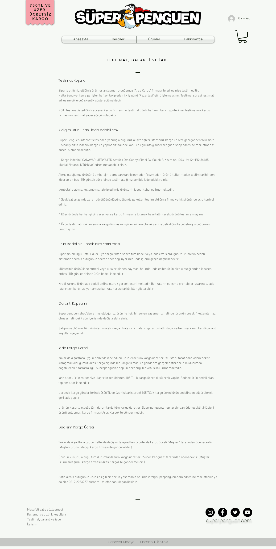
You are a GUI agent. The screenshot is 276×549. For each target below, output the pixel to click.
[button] (242, 36)
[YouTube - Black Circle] (247, 512)
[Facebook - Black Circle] (222, 512)
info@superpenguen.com (165, 477)
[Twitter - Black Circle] (235, 512)
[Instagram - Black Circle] (210, 512)
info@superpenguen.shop (164, 145)
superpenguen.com (228, 520)
